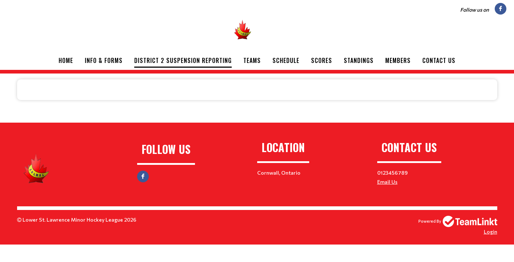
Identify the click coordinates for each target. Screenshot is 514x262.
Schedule (285, 60)
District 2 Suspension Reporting (183, 60)
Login (490, 232)
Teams (252, 60)
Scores (321, 60)
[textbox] (257, 90)
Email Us (387, 182)
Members (398, 60)
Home (66, 60)
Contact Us (438, 60)
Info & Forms (104, 60)
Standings (359, 60)
